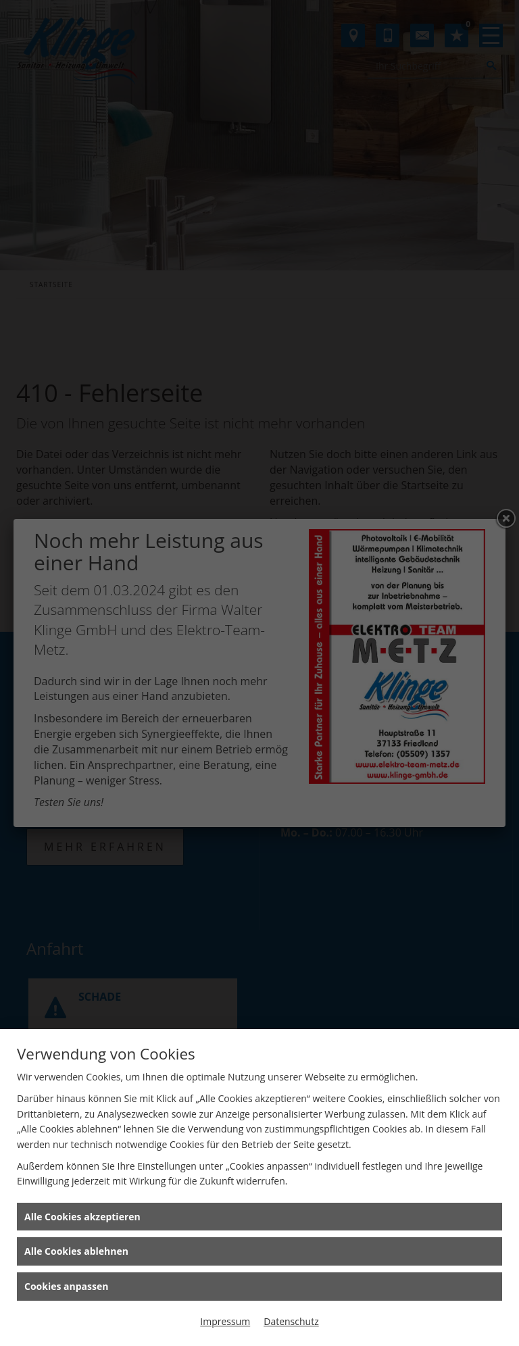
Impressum (225, 1321)
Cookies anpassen (66, 1286)
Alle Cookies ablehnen (76, 1251)
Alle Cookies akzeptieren (82, 1216)
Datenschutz (291, 1321)
